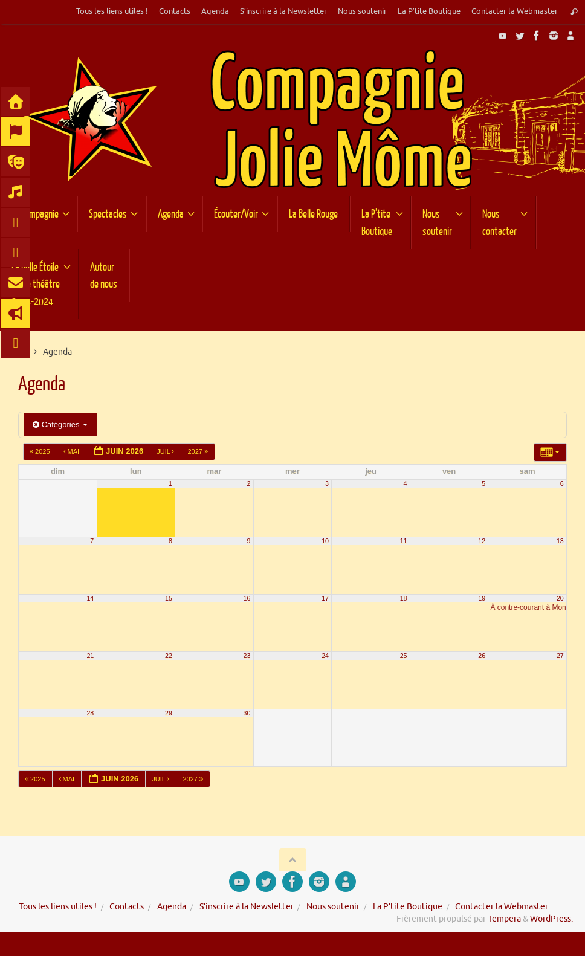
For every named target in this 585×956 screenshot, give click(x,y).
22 (168, 655)
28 (90, 713)
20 (560, 598)
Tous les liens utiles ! (112, 11)
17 (325, 598)
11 (403, 540)
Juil (166, 451)
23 (247, 655)
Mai (72, 451)
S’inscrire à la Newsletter (283, 11)
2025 (41, 451)
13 (560, 540)
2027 (198, 451)
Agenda (215, 11)
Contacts (174, 11)
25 (403, 655)
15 (168, 598)
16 (247, 598)
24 (325, 655)
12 (481, 540)
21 (90, 655)
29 (168, 713)
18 (403, 598)
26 (481, 655)
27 (560, 655)
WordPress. (551, 919)
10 (325, 540)
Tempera (504, 919)
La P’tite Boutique (429, 11)
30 (247, 713)
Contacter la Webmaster (514, 11)
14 (90, 598)
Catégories (60, 424)
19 (481, 598)
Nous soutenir (362, 11)
